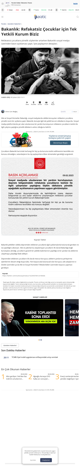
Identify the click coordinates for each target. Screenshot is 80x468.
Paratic (3, 24)
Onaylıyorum (46, 460)
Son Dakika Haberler (13, 350)
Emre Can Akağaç (11, 112)
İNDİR (75, 4)
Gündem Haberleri (14, 24)
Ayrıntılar (33, 460)
